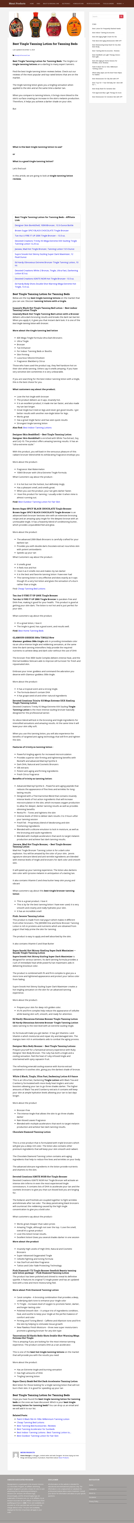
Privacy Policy (93, 1501)
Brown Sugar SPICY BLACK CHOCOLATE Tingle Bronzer (42, 230)
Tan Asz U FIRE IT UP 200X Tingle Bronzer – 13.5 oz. (40, 235)
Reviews (119, 3)
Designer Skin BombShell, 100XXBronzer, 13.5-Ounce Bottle (44, 225)
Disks (38, 3)
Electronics (66, 3)
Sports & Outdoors (93, 3)
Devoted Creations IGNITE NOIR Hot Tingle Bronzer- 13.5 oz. (44, 278)
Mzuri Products (17, 3)
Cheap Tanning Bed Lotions (31, 588)
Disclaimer (92, 1497)
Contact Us (93, 1489)
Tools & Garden (108, 3)
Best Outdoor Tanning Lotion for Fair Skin (39, 501)
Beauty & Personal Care (51, 3)
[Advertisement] (46, 129)
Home (32, 3)
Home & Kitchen (78, 3)
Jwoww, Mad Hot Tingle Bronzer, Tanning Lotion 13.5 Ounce (44, 249)
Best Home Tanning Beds (31, 630)
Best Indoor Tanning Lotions (37, 427)
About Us (92, 1493)
